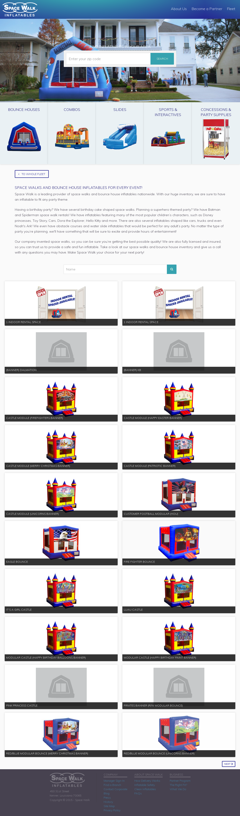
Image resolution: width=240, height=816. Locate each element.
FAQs (138, 793)
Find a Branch (112, 785)
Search (162, 58)
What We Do (178, 789)
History (108, 802)
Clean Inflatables (145, 789)
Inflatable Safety (144, 785)
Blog (106, 793)
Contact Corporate (115, 789)
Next (228, 763)
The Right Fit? (178, 785)
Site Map (109, 806)
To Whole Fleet (31, 174)
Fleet (231, 8)
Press (107, 797)
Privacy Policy (112, 810)
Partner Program (180, 780)
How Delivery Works (147, 780)
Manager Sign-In (114, 780)
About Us (179, 8)
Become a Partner (206, 8)
